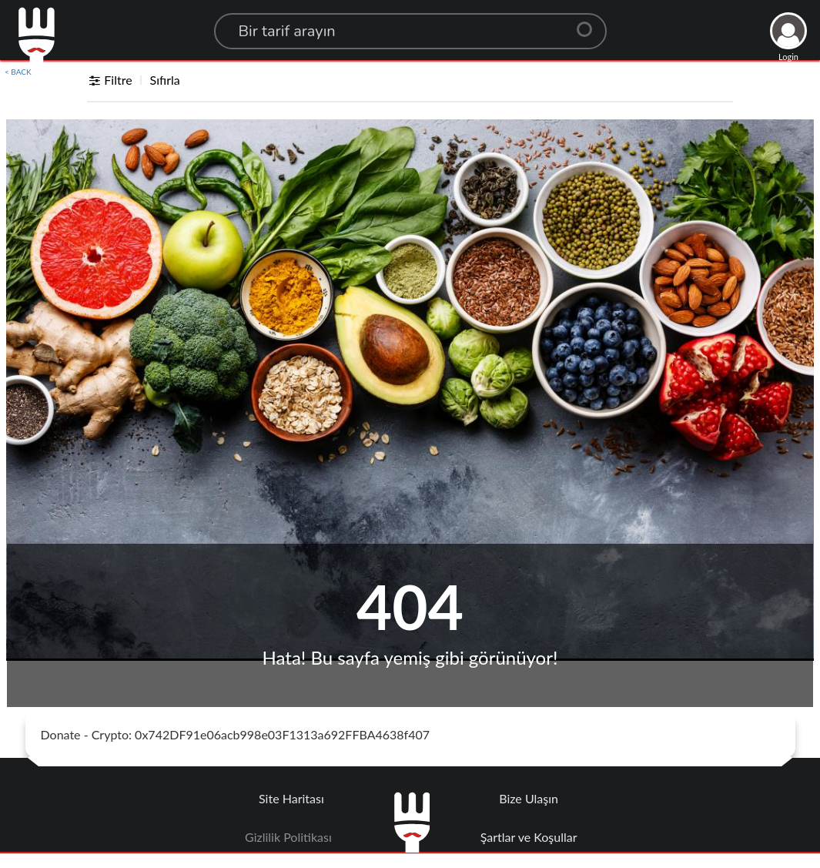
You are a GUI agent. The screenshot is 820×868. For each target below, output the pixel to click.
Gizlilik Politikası (288, 836)
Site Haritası (291, 798)
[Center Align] (589, 23)
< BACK (18, 71)
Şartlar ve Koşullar (528, 836)
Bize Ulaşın (528, 798)
